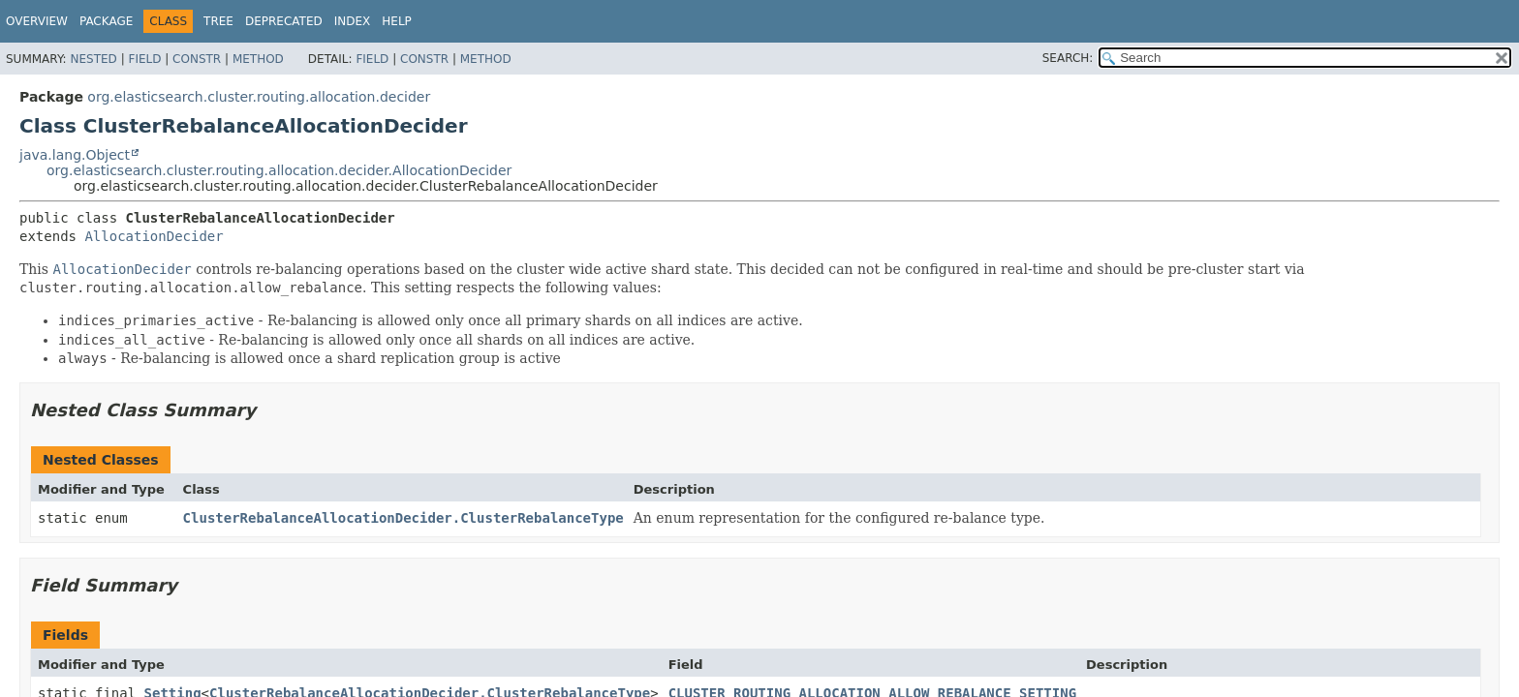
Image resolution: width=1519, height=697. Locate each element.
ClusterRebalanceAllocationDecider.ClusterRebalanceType (403, 518)
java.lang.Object (74, 155)
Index (352, 21)
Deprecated (284, 21)
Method (258, 59)
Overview (37, 21)
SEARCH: (1068, 58)
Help (397, 21)
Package (106, 21)
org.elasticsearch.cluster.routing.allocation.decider (258, 97)
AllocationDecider (153, 236)
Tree (218, 21)
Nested (93, 59)
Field (144, 59)
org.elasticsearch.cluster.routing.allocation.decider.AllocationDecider (279, 170)
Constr (196, 59)
